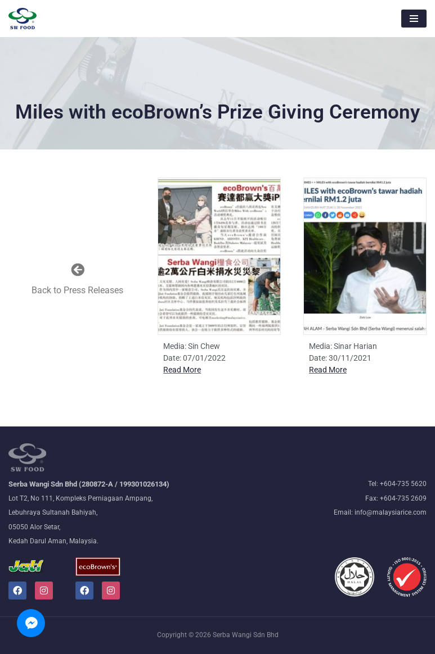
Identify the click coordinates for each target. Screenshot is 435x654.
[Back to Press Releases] (77, 269)
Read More (182, 369)
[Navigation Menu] (414, 19)
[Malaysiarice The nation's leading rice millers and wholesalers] (22, 18)
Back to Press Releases (77, 290)
